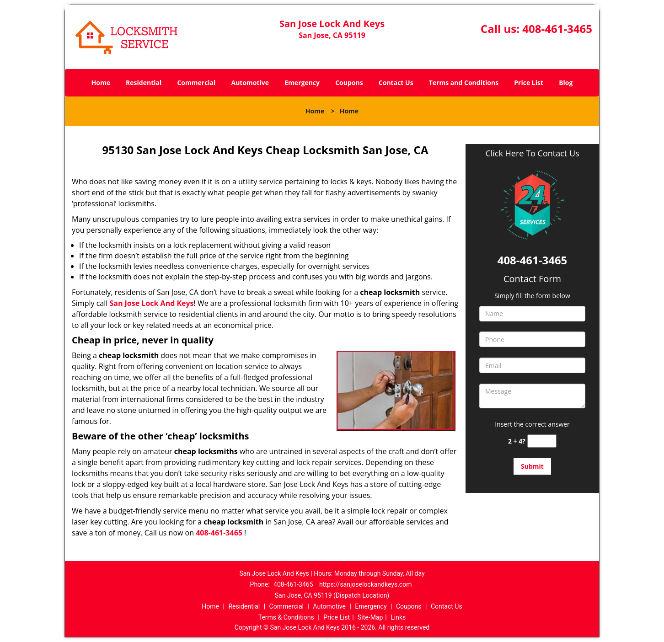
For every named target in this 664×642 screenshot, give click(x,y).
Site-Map (370, 617)
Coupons (349, 82)
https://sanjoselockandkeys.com (365, 584)
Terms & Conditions (286, 617)
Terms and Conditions (463, 82)
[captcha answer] (542, 441)
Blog (566, 82)
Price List (528, 82)
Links (398, 617)
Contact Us (396, 82)
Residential (143, 82)
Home (100, 82)
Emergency (302, 82)
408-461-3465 (557, 28)
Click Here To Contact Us (532, 153)
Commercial (196, 82)
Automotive (250, 82)
